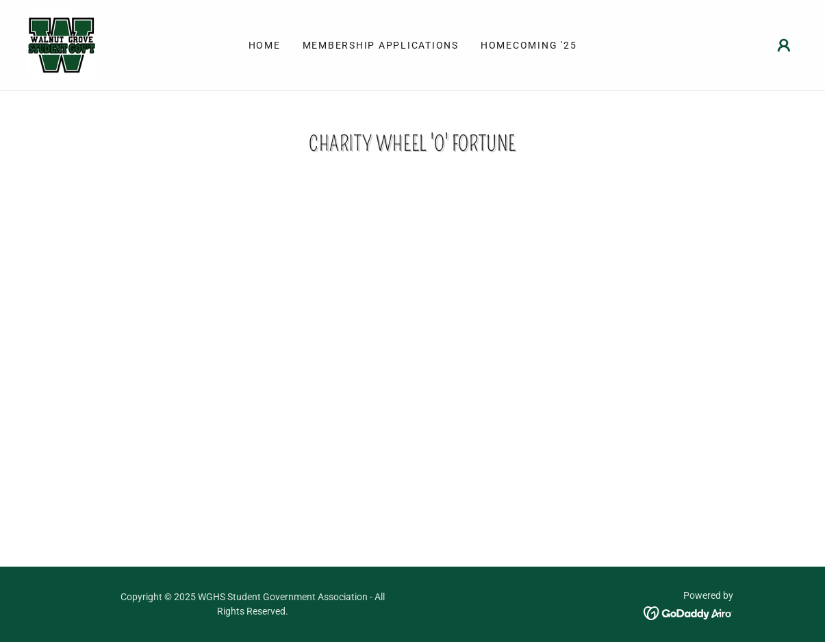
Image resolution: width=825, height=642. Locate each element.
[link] (61, 44)
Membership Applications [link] (381, 45)
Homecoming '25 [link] (529, 45)
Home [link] (265, 45)
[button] (784, 45)
